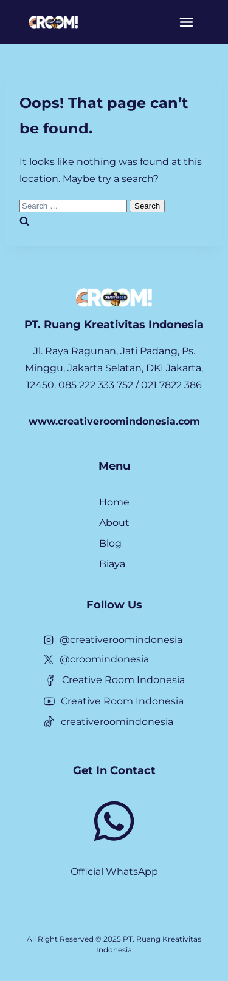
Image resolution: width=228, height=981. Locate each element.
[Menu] (186, 22)
